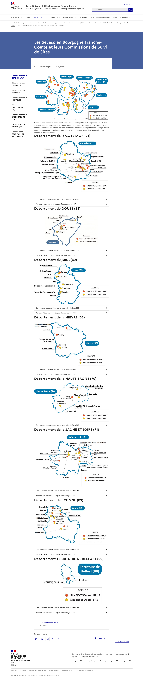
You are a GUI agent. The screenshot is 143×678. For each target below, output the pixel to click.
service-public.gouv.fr (91, 661)
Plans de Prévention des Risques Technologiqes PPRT (56, 204)
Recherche (130, 10)
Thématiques (37, 17)
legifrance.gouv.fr (109, 661)
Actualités (83, 17)
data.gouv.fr (124, 661)
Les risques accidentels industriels (96, 23)
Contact (128, 4)
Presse (28, 17)
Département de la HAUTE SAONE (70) (19, 107)
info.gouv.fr (76, 661)
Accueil (13, 23)
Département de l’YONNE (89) (18, 125)
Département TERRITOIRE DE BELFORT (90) (18, 134)
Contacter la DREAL (68, 671)
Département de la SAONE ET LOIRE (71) (19, 117)
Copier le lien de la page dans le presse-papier (59, 639)
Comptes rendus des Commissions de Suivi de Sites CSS (57, 199)
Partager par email (53, 639)
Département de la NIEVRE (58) (19, 98)
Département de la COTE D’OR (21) (19, 76)
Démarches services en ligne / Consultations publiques (109, 17)
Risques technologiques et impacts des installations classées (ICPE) (64, 23)
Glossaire (23, 671)
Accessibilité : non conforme (37, 671)
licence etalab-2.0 (52, 675)
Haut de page (123, 641)
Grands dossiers (68, 17)
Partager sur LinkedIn (48, 639)
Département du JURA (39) (18, 91)
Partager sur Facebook (36, 639)
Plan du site (14, 671)
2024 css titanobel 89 (47, 622)
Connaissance (53, 17)
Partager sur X (42, 639)
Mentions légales (54, 671)
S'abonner (100, 638)
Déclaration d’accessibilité (85, 671)
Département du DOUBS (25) (18, 84)
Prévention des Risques (35, 23)
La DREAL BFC (15, 17)
